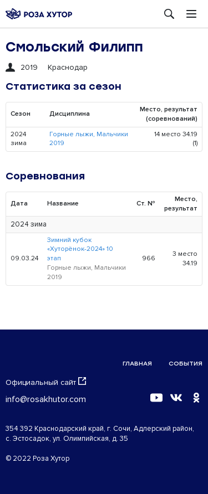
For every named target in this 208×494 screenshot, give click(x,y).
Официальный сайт (46, 382)
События (185, 363)
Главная (137, 363)
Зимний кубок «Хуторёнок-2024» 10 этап (80, 249)
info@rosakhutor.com (46, 399)
